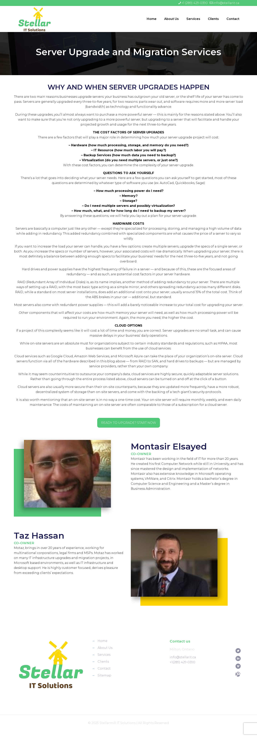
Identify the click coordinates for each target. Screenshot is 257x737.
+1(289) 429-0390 (182, 662)
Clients (103, 661)
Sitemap (104, 675)
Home (102, 641)
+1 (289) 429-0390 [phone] (194, 3)
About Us (105, 648)
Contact (104, 668)
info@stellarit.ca (183, 657)
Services (104, 654)
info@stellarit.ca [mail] (226, 3)
